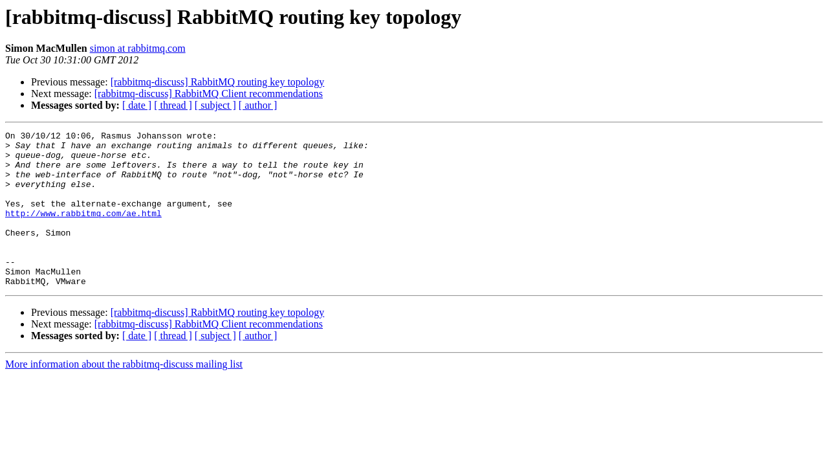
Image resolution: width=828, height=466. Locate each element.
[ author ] (258, 105)
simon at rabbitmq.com (138, 48)
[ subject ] (215, 105)
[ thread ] (173, 105)
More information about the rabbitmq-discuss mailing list (124, 395)
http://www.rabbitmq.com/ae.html (83, 230)
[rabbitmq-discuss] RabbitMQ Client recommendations (208, 93)
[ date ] (136, 105)
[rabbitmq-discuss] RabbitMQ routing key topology (218, 81)
